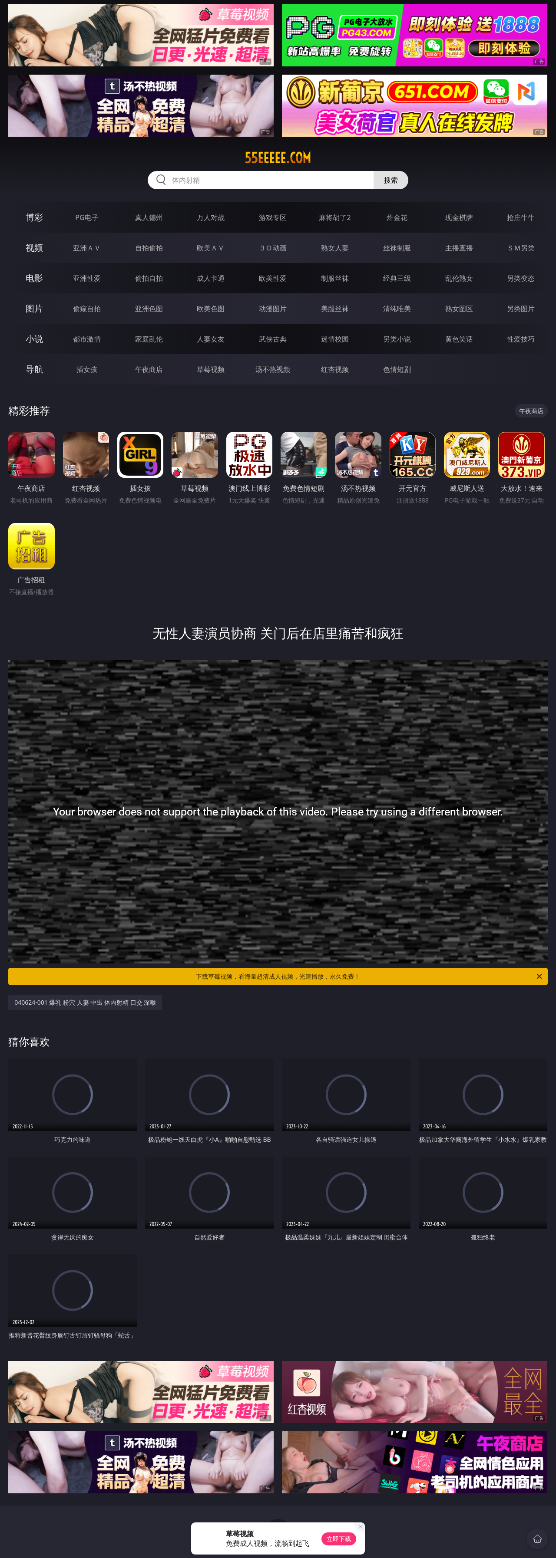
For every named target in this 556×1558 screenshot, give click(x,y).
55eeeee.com (278, 158)
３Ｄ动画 (273, 248)
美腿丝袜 (335, 308)
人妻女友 (211, 339)
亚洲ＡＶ (87, 248)
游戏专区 (273, 217)
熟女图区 (459, 308)
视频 (34, 247)
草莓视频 (211, 369)
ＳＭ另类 (521, 248)
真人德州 (149, 217)
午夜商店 (149, 369)
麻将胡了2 (335, 217)
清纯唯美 (397, 308)
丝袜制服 (397, 248)
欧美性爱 (273, 278)
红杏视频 (335, 369)
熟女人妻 (335, 248)
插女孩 (86, 369)
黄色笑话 (459, 339)
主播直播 (459, 248)
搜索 (391, 180)
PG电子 (86, 217)
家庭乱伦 (149, 339)
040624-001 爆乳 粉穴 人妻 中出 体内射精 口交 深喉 (85, 1002)
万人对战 (211, 217)
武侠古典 (273, 339)
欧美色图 (211, 308)
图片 (34, 308)
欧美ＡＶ (211, 248)
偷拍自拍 (149, 278)
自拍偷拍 (149, 248)
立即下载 (339, 1539)
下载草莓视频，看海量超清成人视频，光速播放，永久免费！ (369, 976)
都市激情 (87, 339)
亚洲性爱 (87, 278)
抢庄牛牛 (521, 217)
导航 (34, 369)
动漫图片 (273, 308)
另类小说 (397, 339)
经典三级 (397, 278)
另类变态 (521, 278)
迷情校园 (335, 339)
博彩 (34, 217)
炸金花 (397, 217)
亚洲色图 (149, 308)
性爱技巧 (521, 339)
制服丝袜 (335, 278)
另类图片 (521, 308)
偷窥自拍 (87, 308)
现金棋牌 (459, 217)
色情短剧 (397, 369)
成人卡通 (211, 278)
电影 (34, 278)
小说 (34, 339)
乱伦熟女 (459, 278)
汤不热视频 (272, 369)
